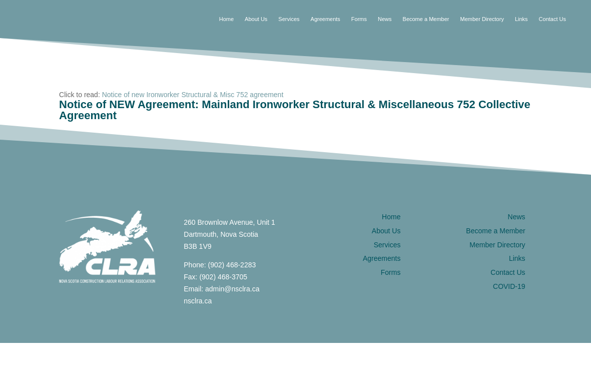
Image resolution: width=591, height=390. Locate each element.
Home (226, 19)
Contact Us (552, 19)
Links (521, 19)
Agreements (325, 19)
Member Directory (481, 19)
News (385, 19)
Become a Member (426, 19)
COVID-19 (509, 286)
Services (288, 19)
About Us (256, 19)
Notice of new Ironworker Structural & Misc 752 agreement (193, 95)
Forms (359, 19)
